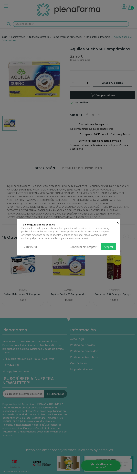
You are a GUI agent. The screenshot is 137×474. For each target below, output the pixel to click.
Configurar (30, 246)
